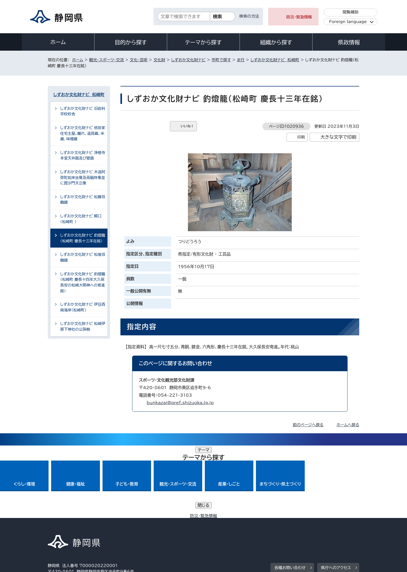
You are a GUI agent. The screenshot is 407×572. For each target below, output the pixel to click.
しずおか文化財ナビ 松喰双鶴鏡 (82, 257)
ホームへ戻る (348, 425)
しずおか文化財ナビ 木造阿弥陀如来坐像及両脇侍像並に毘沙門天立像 (82, 177)
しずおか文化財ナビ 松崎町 (274, 60)
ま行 (241, 60)
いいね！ (187, 126)
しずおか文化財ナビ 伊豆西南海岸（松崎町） (82, 307)
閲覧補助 (350, 12)
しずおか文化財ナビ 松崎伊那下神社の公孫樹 (82, 326)
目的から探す (131, 42)
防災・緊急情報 (299, 17)
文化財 (159, 60)
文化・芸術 (138, 60)
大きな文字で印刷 (338, 137)
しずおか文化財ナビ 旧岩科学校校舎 (82, 111)
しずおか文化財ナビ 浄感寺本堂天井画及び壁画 (82, 155)
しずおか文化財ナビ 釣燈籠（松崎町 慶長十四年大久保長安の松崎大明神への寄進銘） (82, 282)
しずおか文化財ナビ (188, 60)
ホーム (58, 42)
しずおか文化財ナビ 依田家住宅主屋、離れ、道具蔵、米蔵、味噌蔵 (82, 133)
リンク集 (298, 527)
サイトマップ (334, 527)
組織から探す (276, 42)
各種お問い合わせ (290, 495)
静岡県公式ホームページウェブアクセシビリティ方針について (220, 527)
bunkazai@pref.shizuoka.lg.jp (180, 403)
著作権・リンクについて (72, 527)
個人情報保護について (130, 527)
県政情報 (349, 42)
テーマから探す (203, 42)
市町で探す (221, 60)
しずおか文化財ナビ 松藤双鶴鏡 (82, 199)
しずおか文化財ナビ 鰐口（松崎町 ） (80, 219)
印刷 (301, 137)
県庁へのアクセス (336, 495)
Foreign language (348, 22)
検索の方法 (249, 16)
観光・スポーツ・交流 (106, 60)
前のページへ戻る (308, 425)
